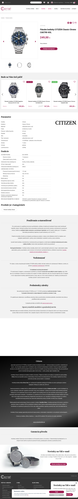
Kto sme (19, 485)
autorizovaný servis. (47, 303)
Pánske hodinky (9, 17)
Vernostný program (38, 485)
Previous (2, 94)
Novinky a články (5, 495)
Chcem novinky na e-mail (58, 464)
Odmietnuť (56, 495)
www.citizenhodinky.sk (39, 422)
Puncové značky (5, 493)
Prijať (56, 492)
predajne (74, 8)
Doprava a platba (6, 485)
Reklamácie (4, 490)
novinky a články (30, 8)
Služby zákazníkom (22, 488)
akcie (37, 8)
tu (27, 494)
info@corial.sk (7, 2)
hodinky (43, 8)
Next (75, 94)
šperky (49, 8)
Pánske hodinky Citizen (9, 209)
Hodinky (2, 17)
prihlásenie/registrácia (58, 2)
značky (56, 8)
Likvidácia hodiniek (6, 497)
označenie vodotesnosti (38, 265)
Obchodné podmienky (7, 492)
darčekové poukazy (65, 8)
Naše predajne (21, 487)
